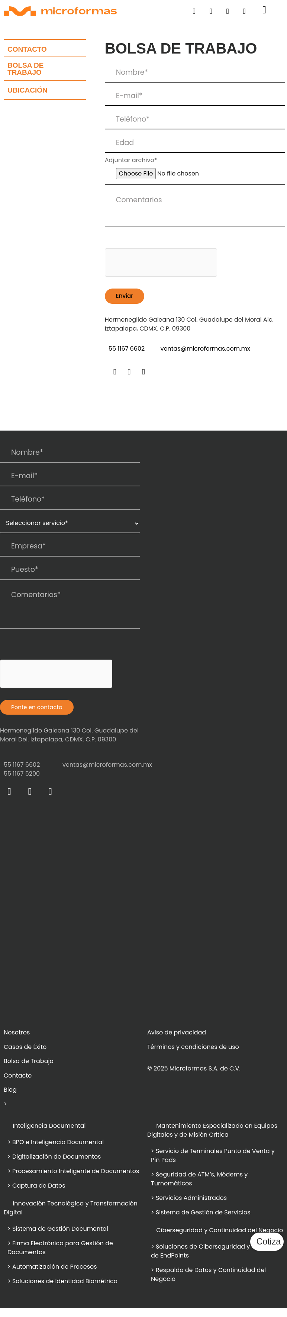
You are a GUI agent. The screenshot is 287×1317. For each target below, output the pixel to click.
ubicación (27, 90)
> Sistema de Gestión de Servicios (201, 1212)
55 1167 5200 (22, 773)
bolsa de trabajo (25, 68)
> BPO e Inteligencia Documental (55, 1142)
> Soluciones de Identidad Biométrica (62, 1281)
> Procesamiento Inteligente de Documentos (73, 1171)
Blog (10, 1089)
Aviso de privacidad (176, 1032)
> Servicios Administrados (189, 1198)
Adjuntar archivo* (131, 160)
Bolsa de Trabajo (29, 1061)
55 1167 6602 (127, 348)
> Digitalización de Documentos (54, 1156)
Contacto (27, 49)
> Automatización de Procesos (52, 1266)
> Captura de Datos (36, 1185)
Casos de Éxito (25, 1047)
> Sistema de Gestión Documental (58, 1228)
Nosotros (17, 1032)
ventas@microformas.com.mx (205, 348)
